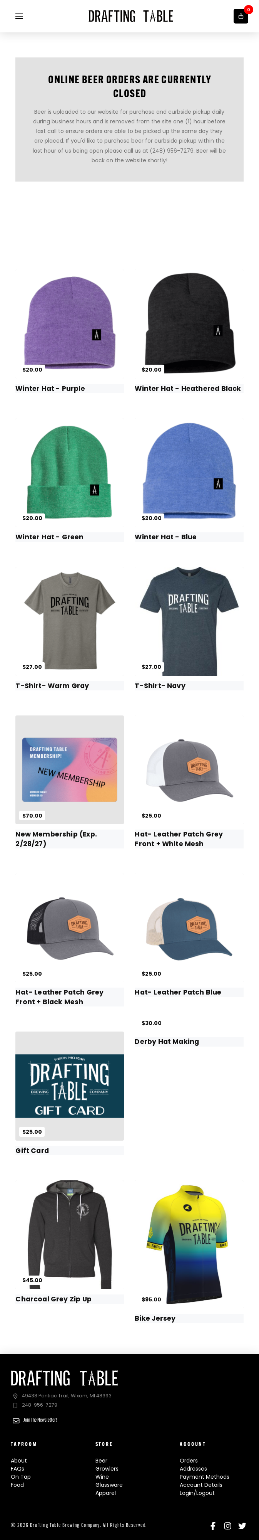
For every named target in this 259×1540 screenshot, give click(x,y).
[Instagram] (228, 1526)
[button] (19, 16)
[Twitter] (242, 1526)
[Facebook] (213, 1526)
